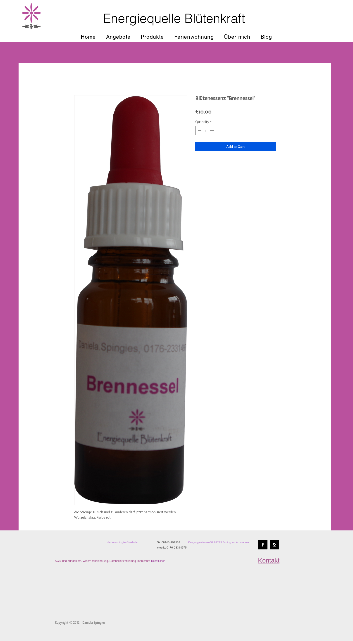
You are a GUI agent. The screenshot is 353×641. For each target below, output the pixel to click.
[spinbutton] (205, 130)
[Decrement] (199, 130)
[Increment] (212, 130)
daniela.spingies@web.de (122, 542)
